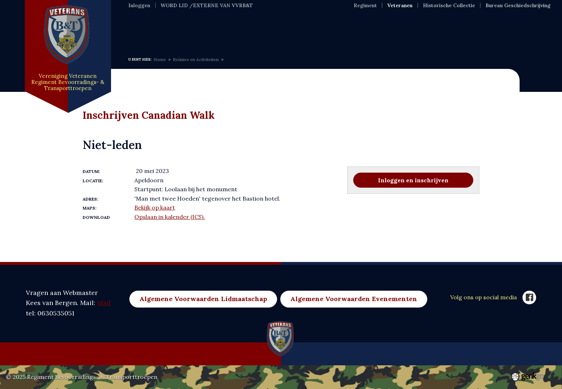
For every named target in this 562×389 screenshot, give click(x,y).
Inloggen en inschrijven (413, 180)
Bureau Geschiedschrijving (518, 5)
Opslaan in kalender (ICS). (169, 216)
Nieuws (172, 32)
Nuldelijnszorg (354, 32)
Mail (104, 303)
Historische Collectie (449, 5)
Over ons (212, 32)
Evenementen (262, 32)
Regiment (365, 5)
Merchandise (414, 32)
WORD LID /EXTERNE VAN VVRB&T (207, 5)
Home (137, 32)
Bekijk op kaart (154, 207)
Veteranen (400, 5)
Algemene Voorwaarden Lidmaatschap (203, 299)
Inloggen (139, 5)
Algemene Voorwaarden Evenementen (353, 299)
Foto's (307, 32)
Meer (457, 32)
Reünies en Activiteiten (196, 59)
